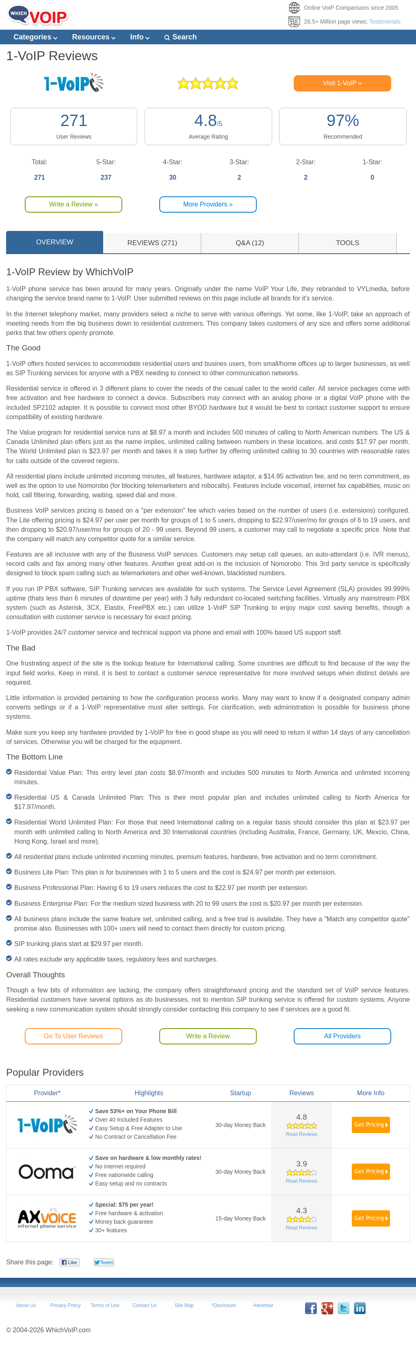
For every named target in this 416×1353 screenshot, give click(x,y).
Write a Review (208, 1036)
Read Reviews (301, 1134)
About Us (26, 1305)
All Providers (342, 1036)
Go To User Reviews (73, 1036)
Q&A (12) (250, 243)
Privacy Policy (65, 1305)
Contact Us (144, 1305)
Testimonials (385, 21)
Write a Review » (73, 204)
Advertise (263, 1305)
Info (140, 37)
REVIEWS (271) (153, 243)
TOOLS (347, 243)
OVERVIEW (54, 242)
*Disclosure (223, 1305)
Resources (93, 37)
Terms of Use (105, 1305)
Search (180, 37)
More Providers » (208, 204)
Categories (35, 37)
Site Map (184, 1305)
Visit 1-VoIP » (342, 83)
